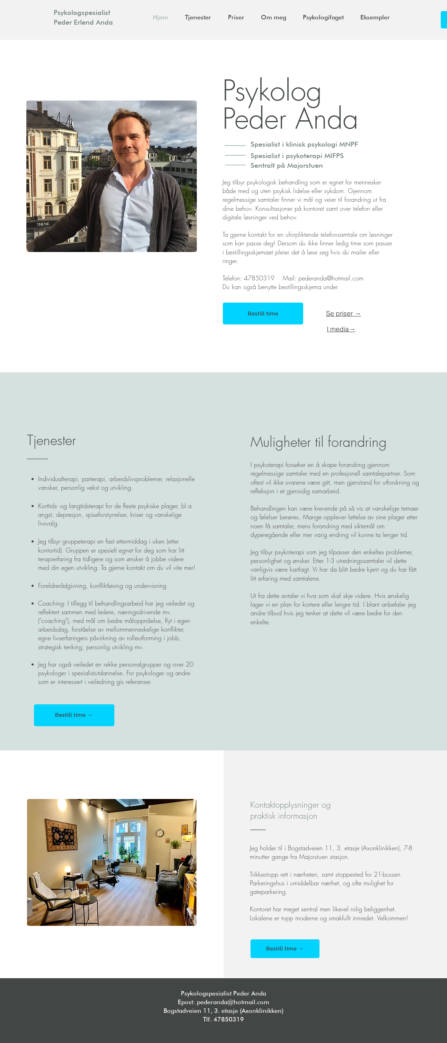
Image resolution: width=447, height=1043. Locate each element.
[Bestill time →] (74, 715)
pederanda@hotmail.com (330, 278)
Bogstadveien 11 (187, 1010)
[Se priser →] (343, 313)
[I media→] (341, 329)
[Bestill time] (263, 313)
